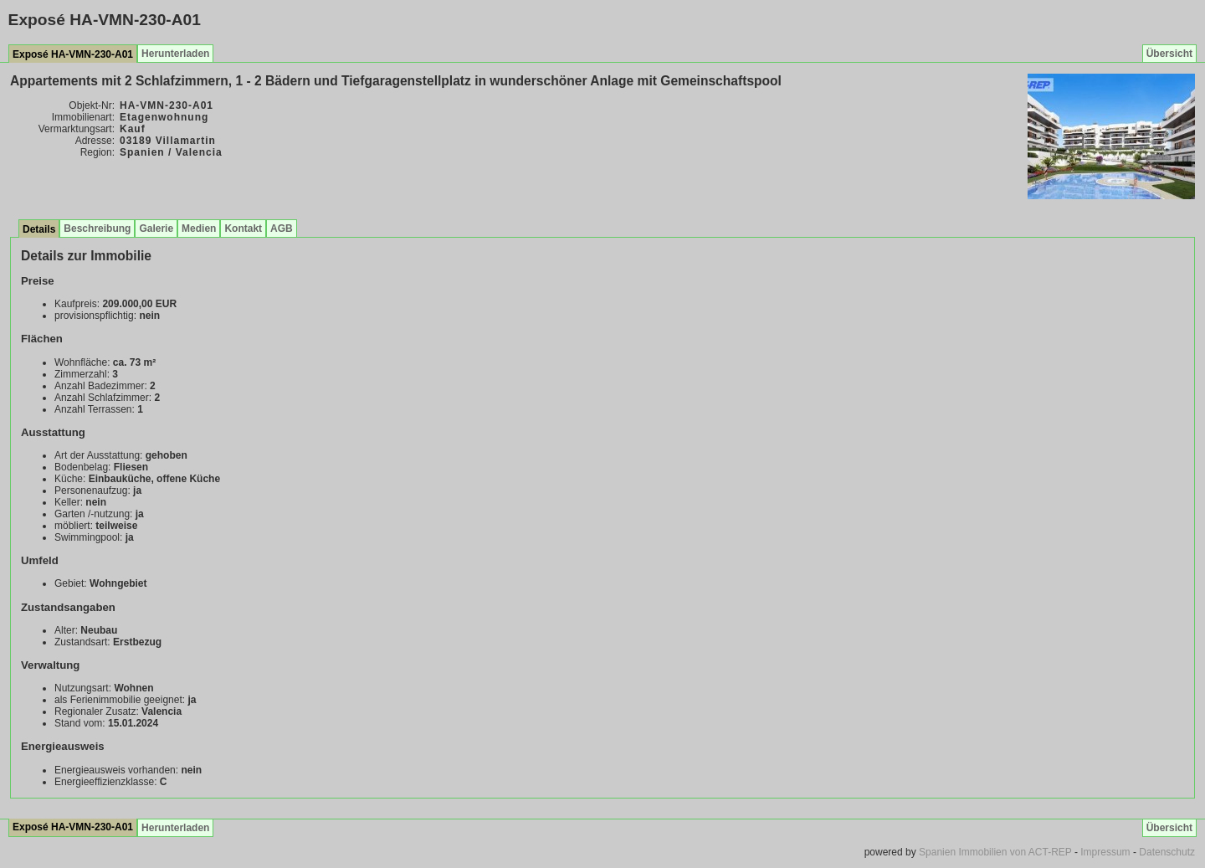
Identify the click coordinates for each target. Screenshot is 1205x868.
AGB (281, 228)
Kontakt (243, 228)
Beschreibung (97, 228)
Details (39, 229)
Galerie (156, 228)
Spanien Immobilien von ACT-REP (995, 852)
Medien (199, 228)
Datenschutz (1167, 852)
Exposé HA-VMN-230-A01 (73, 54)
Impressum (1105, 852)
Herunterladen (175, 53)
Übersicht (1169, 53)
